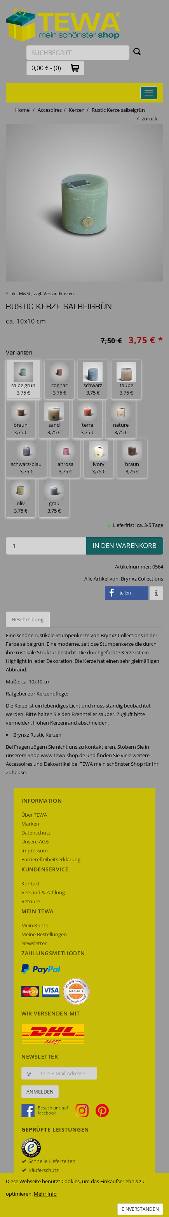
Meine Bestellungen (44, 934)
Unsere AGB (35, 841)
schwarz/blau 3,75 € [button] (26, 458)
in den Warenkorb (124, 545)
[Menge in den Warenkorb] (46, 546)
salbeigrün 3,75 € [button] (23, 379)
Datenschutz (36, 832)
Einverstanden (140, 1209)
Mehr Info (45, 1193)
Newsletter (34, 943)
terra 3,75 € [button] (87, 419)
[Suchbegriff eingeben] (77, 52)
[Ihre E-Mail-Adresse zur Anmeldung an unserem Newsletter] (66, 1073)
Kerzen (77, 109)
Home (22, 109)
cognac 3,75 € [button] (59, 379)
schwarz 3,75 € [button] (93, 379)
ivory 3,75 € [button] (98, 458)
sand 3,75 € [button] (54, 419)
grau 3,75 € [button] (54, 497)
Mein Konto (35, 925)
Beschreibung (28, 619)
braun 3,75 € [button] (20, 419)
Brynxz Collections (142, 578)
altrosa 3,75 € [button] (65, 458)
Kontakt (30, 883)
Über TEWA (34, 814)
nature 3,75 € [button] (121, 419)
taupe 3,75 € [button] (126, 379)
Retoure (30, 901)
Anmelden (40, 1091)
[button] (75, 68)
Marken (30, 823)
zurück (149, 118)
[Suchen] (137, 51)
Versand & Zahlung (43, 892)
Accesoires (50, 109)
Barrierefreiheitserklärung (50, 859)
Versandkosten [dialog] (59, 293)
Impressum (34, 850)
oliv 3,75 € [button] (20, 497)
